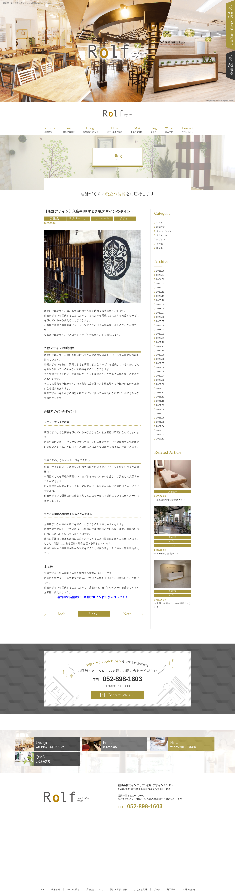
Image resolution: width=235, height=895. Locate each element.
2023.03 (160, 329)
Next (126, 613)
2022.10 (160, 350)
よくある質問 (140, 875)
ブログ (156, 875)
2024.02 (160, 283)
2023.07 (160, 313)
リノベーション (79, 218)
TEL (117, 679)
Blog (153, 129)
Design (91, 129)
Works (169, 129)
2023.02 (160, 334)
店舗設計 (55, 218)
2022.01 (160, 388)
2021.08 (160, 409)
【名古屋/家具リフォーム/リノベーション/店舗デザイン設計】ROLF (117, 887)
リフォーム (102, 218)
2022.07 (160, 363)
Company (48, 129)
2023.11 (160, 296)
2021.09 (160, 405)
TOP (43, 875)
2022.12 (160, 342)
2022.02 (160, 384)
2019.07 (160, 430)
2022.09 (160, 355)
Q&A (136, 129)
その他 (159, 243)
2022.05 (160, 371)
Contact (187, 129)
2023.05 (160, 321)
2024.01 (160, 287)
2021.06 (160, 418)
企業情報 (56, 875)
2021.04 (160, 426)
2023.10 (160, 300)
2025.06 (160, 271)
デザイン (125, 218)
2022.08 (160, 359)
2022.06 (160, 367)
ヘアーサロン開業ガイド (166, 553)
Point (69, 129)
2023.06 (160, 317)
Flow (114, 129)
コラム (159, 248)
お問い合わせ (187, 875)
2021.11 (160, 397)
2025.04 (160, 275)
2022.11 (160, 346)
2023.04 (160, 325)
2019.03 (160, 434)
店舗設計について (95, 875)
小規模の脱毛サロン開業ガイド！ (170, 500)
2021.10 (160, 401)
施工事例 (170, 875)
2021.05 (160, 422)
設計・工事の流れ (118, 875)
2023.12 (160, 292)
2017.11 (160, 439)
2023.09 (160, 304)
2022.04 (160, 376)
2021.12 (160, 392)
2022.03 (160, 380)
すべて (159, 222)
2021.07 (160, 413)
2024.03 (160, 279)
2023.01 (160, 338)
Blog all (94, 613)
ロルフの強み (73, 875)
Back (61, 613)
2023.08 (160, 308)
